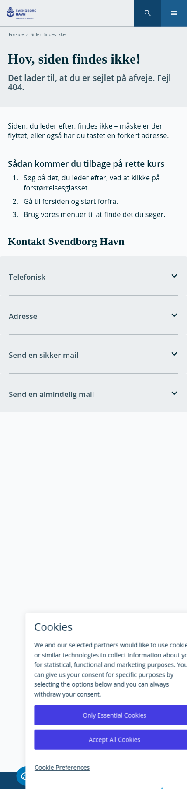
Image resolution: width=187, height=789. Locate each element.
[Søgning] (147, 13)
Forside (16, 34)
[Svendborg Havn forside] (21, 13)
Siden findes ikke (48, 34)
